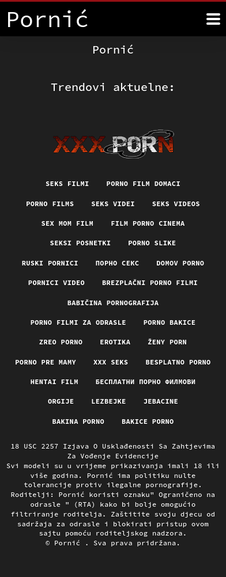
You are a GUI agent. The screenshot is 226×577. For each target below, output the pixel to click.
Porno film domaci (143, 183)
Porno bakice (170, 322)
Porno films (50, 203)
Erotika (115, 341)
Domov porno (180, 263)
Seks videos (176, 203)
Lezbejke (108, 401)
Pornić (69, 542)
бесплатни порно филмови (146, 381)
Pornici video (56, 282)
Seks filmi (67, 183)
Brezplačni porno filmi (150, 282)
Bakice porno (148, 421)
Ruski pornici (50, 263)
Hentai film (54, 381)
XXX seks (110, 362)
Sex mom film (68, 223)
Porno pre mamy (45, 362)
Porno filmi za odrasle (78, 322)
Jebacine (161, 401)
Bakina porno (78, 421)
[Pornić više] (213, 19)
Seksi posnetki (80, 242)
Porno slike (152, 242)
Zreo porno (61, 341)
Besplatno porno (177, 362)
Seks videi (113, 203)
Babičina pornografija (113, 302)
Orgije (61, 401)
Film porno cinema (147, 223)
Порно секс (118, 263)
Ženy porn (167, 341)
